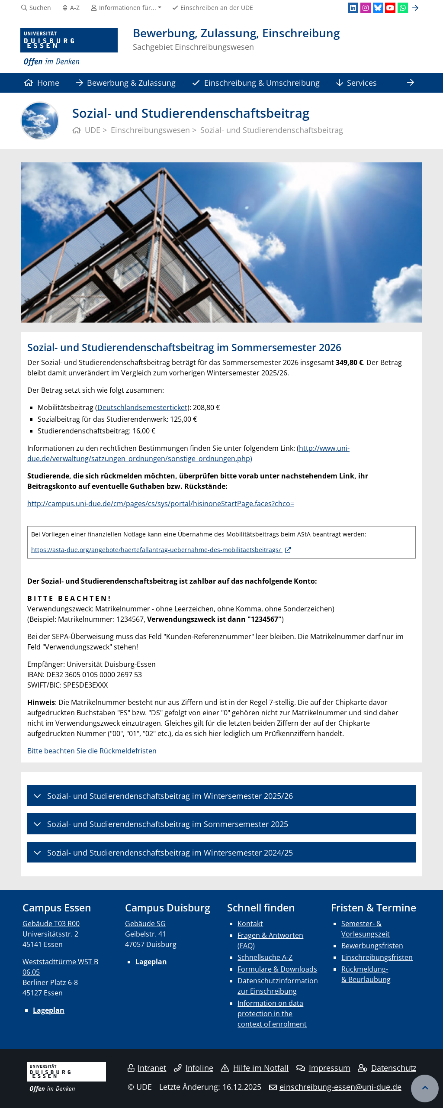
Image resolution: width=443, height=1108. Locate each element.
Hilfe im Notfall (255, 1068)
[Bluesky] (378, 8)
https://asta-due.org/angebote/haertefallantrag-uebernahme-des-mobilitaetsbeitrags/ (156, 550)
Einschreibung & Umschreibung (255, 82)
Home (41, 82)
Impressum (323, 1068)
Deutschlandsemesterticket (142, 407)
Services (356, 82)
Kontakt (250, 923)
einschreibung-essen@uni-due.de (340, 1087)
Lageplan (48, 1010)
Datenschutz (387, 1068)
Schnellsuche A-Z (265, 957)
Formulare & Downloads (277, 969)
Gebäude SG (145, 923)
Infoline (193, 1068)
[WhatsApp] (403, 8)
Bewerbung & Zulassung (126, 82)
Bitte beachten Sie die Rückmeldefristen (92, 751)
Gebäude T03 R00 (51, 923)
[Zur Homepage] (69, 47)
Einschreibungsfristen (377, 957)
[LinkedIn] (353, 8)
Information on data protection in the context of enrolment (272, 1013)
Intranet (147, 1068)
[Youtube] (390, 8)
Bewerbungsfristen (372, 945)
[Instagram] (365, 8)
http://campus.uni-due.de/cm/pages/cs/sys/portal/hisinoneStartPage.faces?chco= (160, 503)
